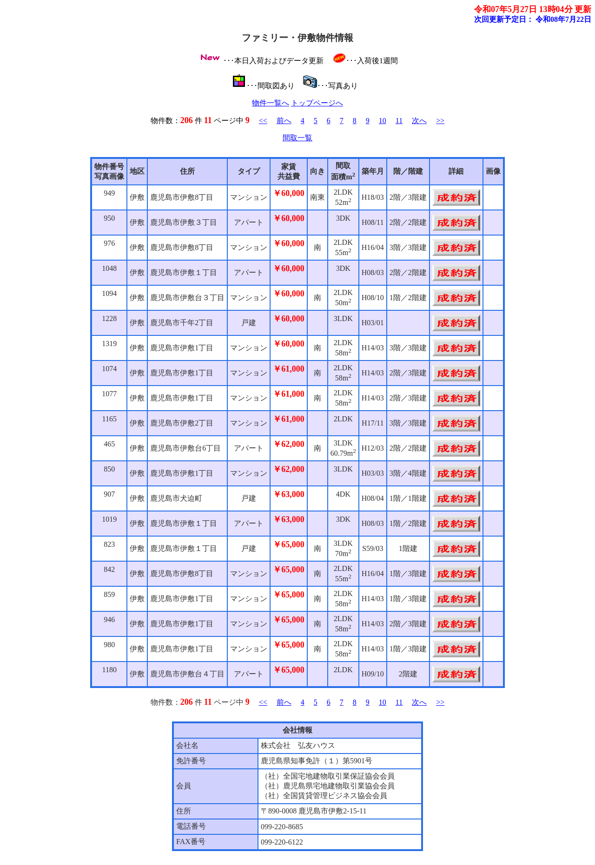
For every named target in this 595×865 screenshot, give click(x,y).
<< (263, 121)
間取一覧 (297, 138)
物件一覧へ (270, 103)
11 (399, 121)
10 (382, 121)
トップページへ (317, 103)
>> (440, 121)
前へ (284, 121)
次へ (419, 121)
